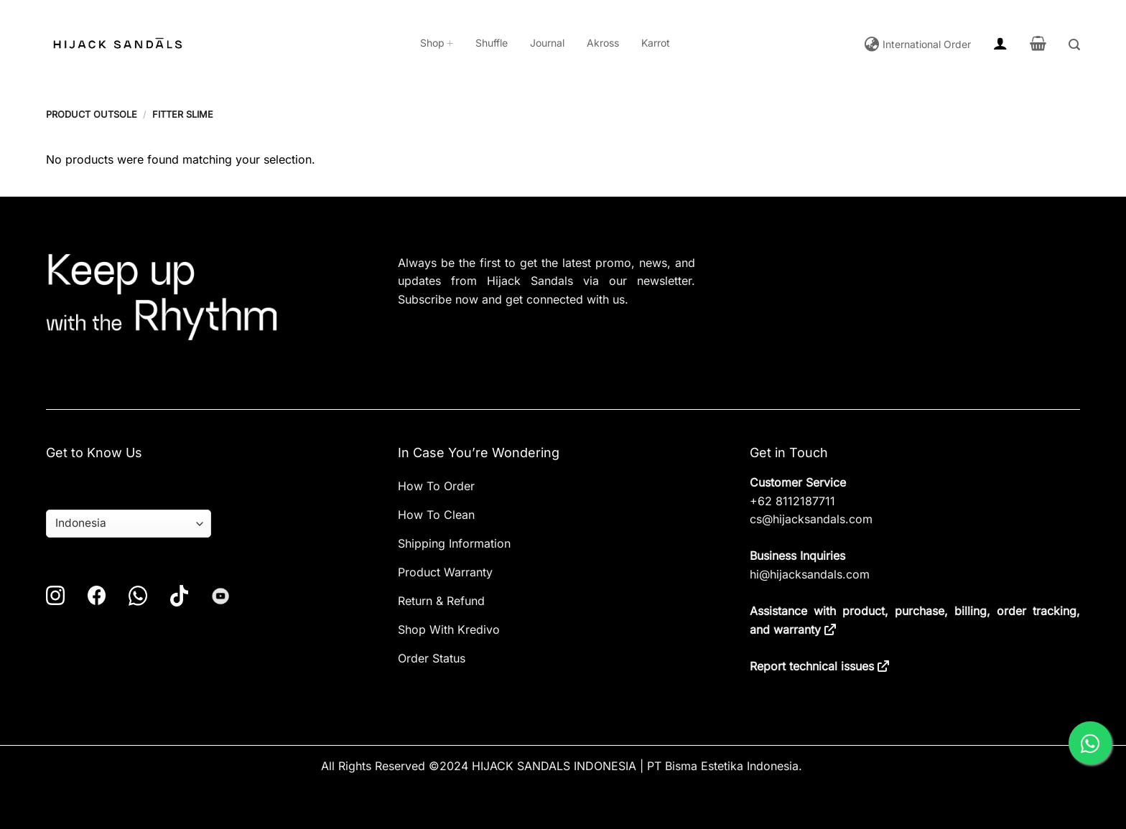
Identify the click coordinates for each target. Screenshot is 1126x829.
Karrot (655, 43)
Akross (603, 43)
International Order (925, 44)
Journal (547, 43)
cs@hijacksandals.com (811, 519)
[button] (1000, 43)
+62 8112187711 (792, 501)
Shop (436, 43)
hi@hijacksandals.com (810, 574)
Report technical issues (812, 666)
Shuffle (491, 43)
